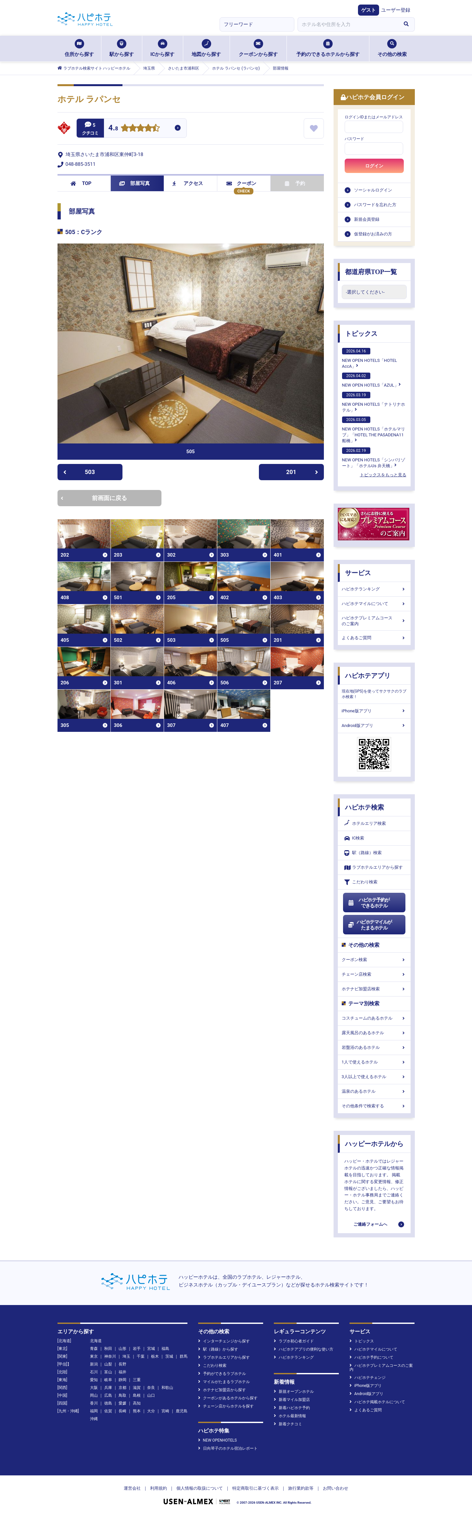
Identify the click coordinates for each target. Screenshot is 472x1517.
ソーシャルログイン (373, 190)
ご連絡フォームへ (370, 1224)
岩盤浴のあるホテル (374, 1047)
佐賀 (108, 1411)
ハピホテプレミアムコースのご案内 (374, 620)
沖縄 (94, 1419)
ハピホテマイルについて (374, 603)
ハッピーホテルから (374, 1143)
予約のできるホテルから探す (328, 48)
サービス (358, 572)
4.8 (113, 128)
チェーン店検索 (374, 974)
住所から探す (79, 48)
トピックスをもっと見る (383, 474)
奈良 (151, 1387)
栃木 (155, 1356)
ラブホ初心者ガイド (294, 1341)
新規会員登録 (366, 219)
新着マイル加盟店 (292, 1399)
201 (302, 471)
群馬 (183, 1356)
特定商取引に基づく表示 (255, 1488)
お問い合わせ (335, 1488)
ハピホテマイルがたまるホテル (370, 925)
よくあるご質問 (374, 637)
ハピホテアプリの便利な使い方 (303, 1349)
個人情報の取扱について (199, 1488)
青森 (94, 1348)
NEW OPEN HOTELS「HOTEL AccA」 (369, 358)
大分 (151, 1411)
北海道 (96, 1341)
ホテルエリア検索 (365, 823)
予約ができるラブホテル (222, 1373)
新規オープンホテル (294, 1391)
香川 (94, 1403)
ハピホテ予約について (371, 1357)
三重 (137, 1380)
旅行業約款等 (300, 1488)
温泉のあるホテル (374, 1091)
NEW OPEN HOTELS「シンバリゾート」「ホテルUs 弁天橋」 (373, 457)
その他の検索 (392, 48)
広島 (108, 1395)
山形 (122, 1348)
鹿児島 (181, 1411)
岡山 (94, 1395)
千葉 (141, 1356)
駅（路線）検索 (363, 853)
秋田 (108, 1348)
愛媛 (122, 1403)
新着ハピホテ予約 (292, 1407)
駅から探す (121, 48)
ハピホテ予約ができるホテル (368, 903)
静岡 (122, 1380)
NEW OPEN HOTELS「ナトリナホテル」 (373, 402)
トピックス (361, 333)
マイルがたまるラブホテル (224, 1381)
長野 (122, 1364)
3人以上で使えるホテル (374, 1076)
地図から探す (206, 48)
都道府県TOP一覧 (371, 271)
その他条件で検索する (374, 1105)
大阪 (94, 1387)
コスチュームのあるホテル (374, 1018)
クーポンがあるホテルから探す (228, 1398)
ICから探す (162, 48)
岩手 (137, 1348)
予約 (295, 183)
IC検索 (354, 838)
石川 (94, 1372)
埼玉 (126, 1356)
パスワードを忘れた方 (375, 204)
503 (79, 471)
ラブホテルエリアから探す (373, 867)
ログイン (374, 165)
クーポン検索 (374, 959)
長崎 (122, 1411)
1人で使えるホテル (374, 1062)
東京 (94, 1356)
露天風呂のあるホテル (374, 1032)
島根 (137, 1395)
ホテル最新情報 (290, 1416)
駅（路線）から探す (218, 1349)
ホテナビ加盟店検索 (374, 988)
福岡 (94, 1411)
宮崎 (165, 1411)
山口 (151, 1395)
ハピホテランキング (374, 589)
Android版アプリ (374, 725)
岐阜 (108, 1380)
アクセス (187, 183)
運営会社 (132, 1488)
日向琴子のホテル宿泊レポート (228, 1448)
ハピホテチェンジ (368, 1377)
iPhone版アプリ (374, 710)
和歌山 (167, 1387)
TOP (81, 183)
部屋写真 (134, 183)
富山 (108, 1372)
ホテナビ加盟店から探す (222, 1390)
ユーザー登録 (395, 10)
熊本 (137, 1411)
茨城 (169, 1356)
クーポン (241, 183)
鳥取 (122, 1395)
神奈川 (110, 1356)
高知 (137, 1403)
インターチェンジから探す (224, 1341)
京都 (122, 1387)
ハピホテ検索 (364, 807)
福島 (165, 1348)
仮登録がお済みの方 (373, 233)
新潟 (94, 1364)
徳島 (108, 1403)
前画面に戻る (94, 498)
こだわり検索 (360, 882)
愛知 (94, 1380)
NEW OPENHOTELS (217, 1440)
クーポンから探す (258, 48)
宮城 (151, 1348)
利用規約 (158, 1488)
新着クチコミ (288, 1424)
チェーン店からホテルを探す (226, 1406)
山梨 (108, 1364)
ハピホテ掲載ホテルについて (377, 1402)
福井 (122, 1372)
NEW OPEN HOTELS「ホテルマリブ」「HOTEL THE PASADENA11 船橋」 (373, 429)
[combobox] (348, 24)
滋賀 (137, 1387)
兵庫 (108, 1387)
